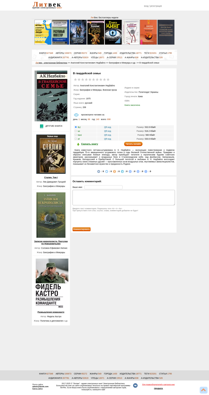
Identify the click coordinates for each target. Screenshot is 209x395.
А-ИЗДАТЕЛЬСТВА (150, 57)
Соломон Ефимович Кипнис (54, 248)
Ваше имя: (97, 187)
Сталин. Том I (51, 177)
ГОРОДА (108, 53)
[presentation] (97, 219)
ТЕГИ (146, 53)
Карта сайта (37, 389)
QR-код (107, 127)
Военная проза (110, 90)
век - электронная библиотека (51, 63)
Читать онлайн (133, 144)
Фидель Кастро (54, 316)
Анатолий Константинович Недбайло (88, 63)
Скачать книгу (89, 144)
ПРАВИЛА (158, 389)
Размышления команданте (51, 312)
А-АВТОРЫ (77, 57)
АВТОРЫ (60, 53)
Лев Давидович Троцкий (54, 182)
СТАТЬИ (163, 53)
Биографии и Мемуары (120, 63)
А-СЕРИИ (111, 57)
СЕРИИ (77, 53)
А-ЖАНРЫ (130, 57)
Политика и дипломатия (51, 321)
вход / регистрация (153, 6)
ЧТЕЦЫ (94, 57)
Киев (140, 96)
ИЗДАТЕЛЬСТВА (128, 53)
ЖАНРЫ (94, 53)
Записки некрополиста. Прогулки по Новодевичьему (51, 242)
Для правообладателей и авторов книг (158, 385)
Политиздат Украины (148, 92)
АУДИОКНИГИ (55, 57)
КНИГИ (42, 53)
